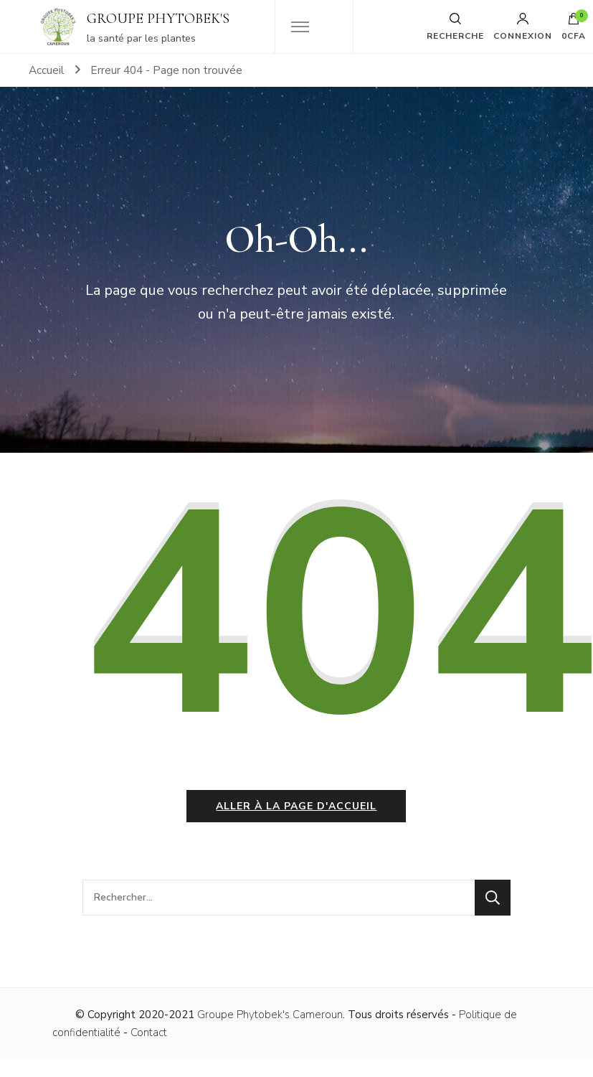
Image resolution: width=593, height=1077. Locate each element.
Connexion (522, 26)
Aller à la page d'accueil (296, 806)
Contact (149, 1032)
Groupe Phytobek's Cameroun (270, 1014)
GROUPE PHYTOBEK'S (158, 18)
